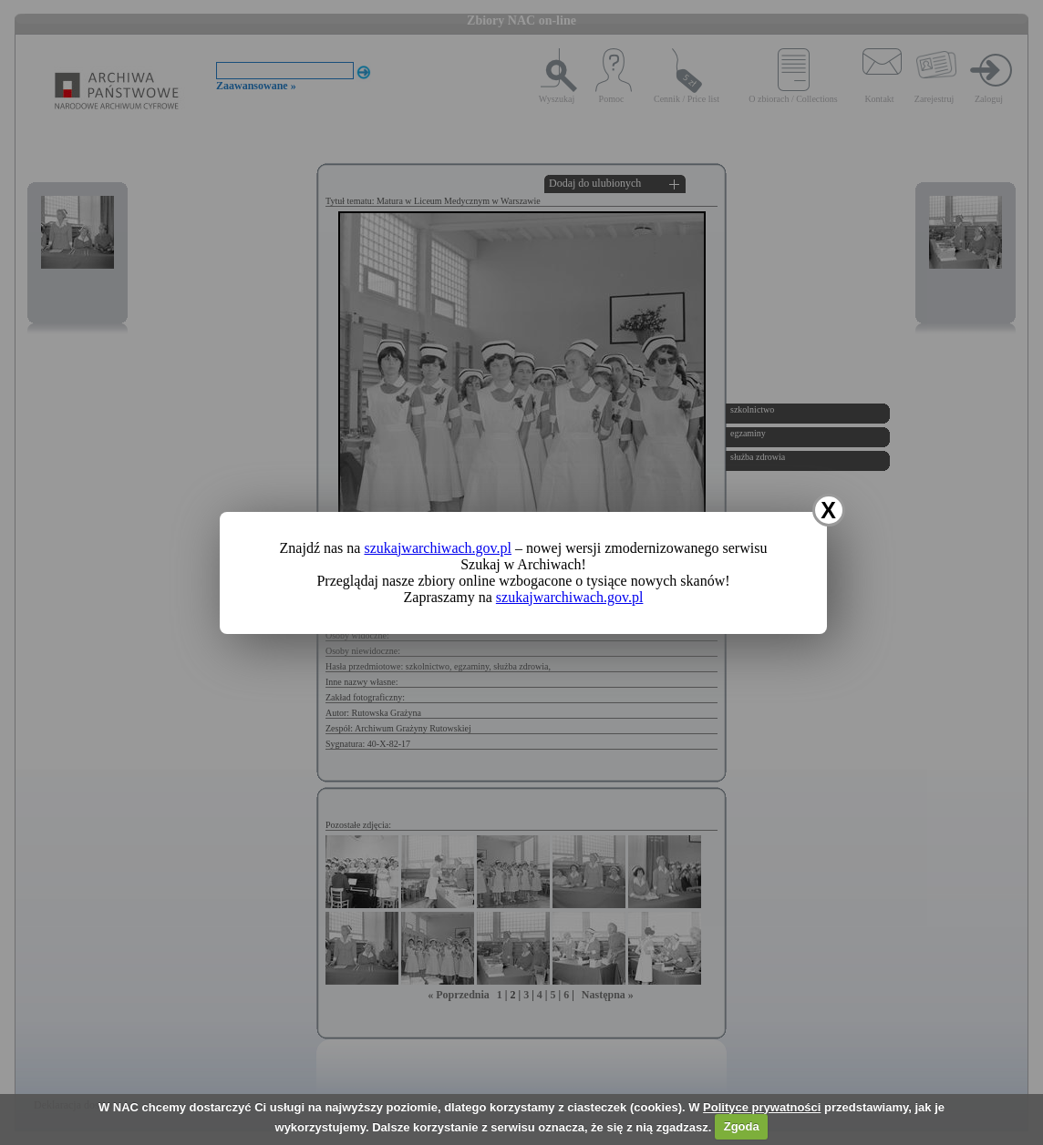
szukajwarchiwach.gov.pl (437, 548)
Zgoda (741, 1126)
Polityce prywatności (762, 1107)
